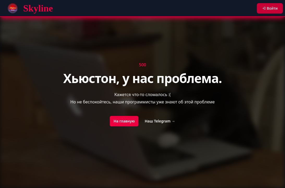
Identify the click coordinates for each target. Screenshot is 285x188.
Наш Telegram (160, 121)
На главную (124, 121)
